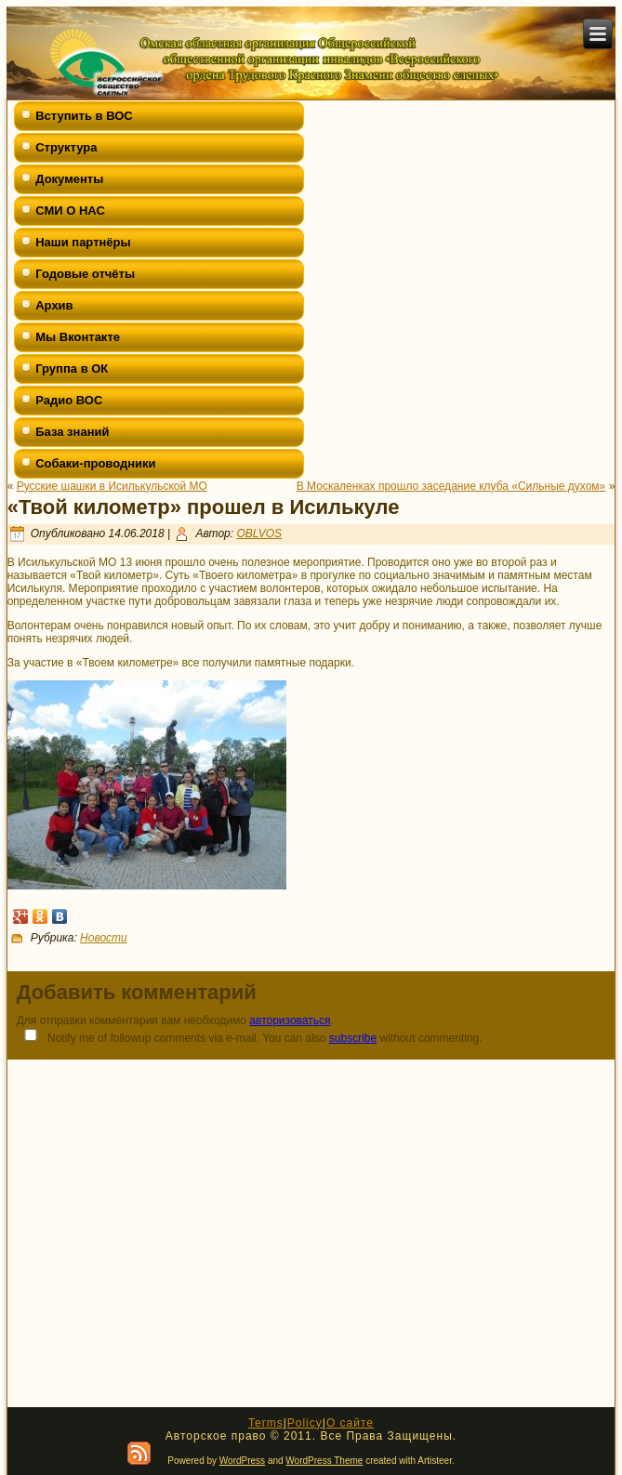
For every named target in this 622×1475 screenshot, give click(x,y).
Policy (305, 1422)
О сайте (350, 1422)
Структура (66, 147)
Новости (103, 937)
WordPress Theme (324, 1460)
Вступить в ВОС (84, 116)
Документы (69, 179)
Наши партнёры (82, 242)
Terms (266, 1422)
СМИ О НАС (70, 210)
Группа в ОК (71, 368)
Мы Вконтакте (77, 337)
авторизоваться (289, 1020)
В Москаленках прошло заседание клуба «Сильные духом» (451, 486)
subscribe (353, 1038)
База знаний (72, 432)
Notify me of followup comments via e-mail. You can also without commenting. (250, 1037)
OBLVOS (259, 533)
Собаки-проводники (95, 463)
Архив (54, 305)
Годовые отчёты (85, 274)
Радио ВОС (68, 400)
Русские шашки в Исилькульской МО (112, 486)
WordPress (242, 1460)
